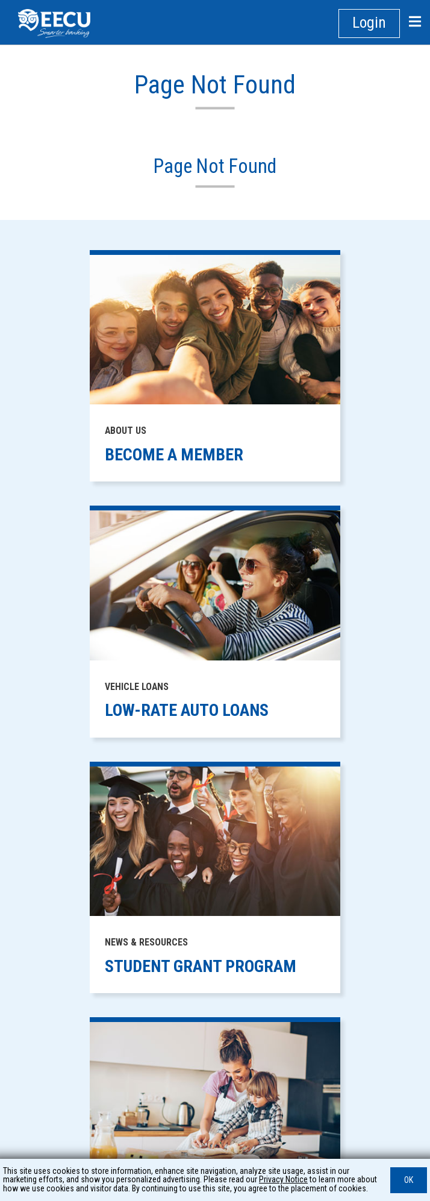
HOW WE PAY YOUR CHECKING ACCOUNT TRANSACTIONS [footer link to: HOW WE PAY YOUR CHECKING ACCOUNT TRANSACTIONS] (215, 882)
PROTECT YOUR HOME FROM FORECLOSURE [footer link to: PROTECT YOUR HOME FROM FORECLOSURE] (215, 1039)
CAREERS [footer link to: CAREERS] (215, 1096)
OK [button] (408, 1180)
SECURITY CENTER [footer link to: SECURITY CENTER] (215, 865)
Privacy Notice (283, 1179)
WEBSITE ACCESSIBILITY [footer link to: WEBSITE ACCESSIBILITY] (215, 1067)
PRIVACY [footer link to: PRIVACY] (215, 847)
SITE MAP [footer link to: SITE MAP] (215, 900)
